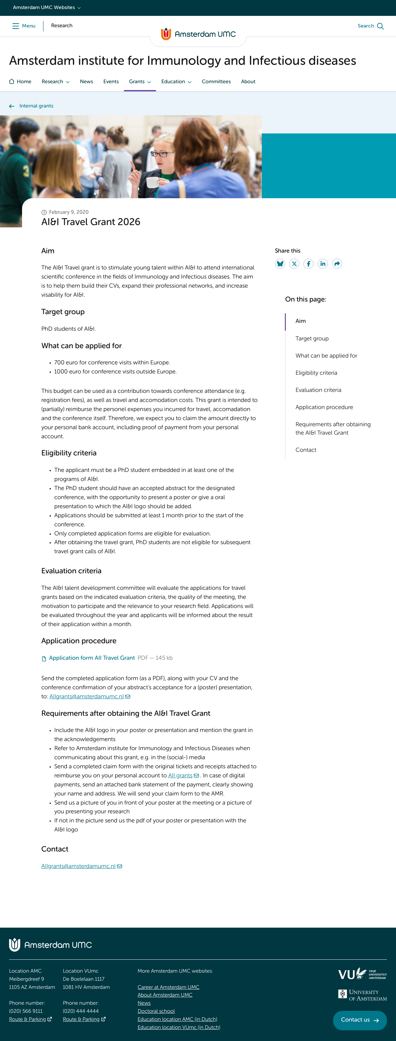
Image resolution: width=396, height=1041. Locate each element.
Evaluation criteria (319, 391)
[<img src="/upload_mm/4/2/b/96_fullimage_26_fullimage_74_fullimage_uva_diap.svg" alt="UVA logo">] (362, 995)
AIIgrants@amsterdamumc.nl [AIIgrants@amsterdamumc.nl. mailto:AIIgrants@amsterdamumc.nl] (87, 697)
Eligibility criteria (316, 373)
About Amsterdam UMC (165, 995)
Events (111, 82)
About (248, 82)
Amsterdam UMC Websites (44, 7)
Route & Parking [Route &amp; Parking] (27, 1019)
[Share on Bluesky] (280, 263)
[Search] (372, 26)
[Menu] (22, 26)
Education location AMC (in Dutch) (177, 1019)
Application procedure (324, 408)
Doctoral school (156, 1011)
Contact (306, 450)
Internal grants (36, 106)
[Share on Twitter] (294, 263)
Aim (301, 322)
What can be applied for (326, 356)
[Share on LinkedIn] (323, 263)
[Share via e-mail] (337, 263)
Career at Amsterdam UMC (169, 987)
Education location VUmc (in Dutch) (179, 1027)
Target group (312, 339)
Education (173, 82)
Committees (216, 82)
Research (52, 82)
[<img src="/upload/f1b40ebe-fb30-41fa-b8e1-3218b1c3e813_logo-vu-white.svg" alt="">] (362, 973)
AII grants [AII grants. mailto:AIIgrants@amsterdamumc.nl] (180, 776)
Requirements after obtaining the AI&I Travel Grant (333, 429)
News (86, 82)
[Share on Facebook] (308, 263)
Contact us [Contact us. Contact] (355, 1020)
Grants (137, 82)
